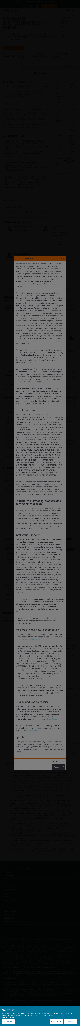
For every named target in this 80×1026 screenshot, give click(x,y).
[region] (40, 1016)
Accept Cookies (56, 1021)
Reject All (70, 1021)
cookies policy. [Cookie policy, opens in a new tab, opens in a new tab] (9, 1017)
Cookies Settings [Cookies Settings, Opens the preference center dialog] (8, 1021)
